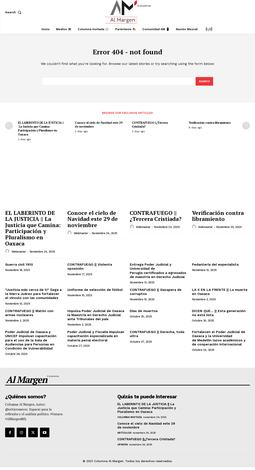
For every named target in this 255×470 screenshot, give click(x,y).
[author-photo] (8, 254)
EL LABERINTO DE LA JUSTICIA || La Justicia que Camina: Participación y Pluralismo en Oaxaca (40, 131)
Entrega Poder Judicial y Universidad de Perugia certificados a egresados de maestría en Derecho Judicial (158, 273)
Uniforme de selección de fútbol (95, 292)
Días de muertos (144, 314)
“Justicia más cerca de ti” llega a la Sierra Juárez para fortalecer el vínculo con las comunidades (33, 296)
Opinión (122, 447)
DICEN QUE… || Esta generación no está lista (219, 316)
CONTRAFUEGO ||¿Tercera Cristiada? (150, 127)
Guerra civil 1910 (19, 267)
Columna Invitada (129, 419)
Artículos (124, 435)
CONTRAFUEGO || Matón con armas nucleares (29, 316)
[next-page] (246, 128)
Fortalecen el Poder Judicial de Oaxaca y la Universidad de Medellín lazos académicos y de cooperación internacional (219, 341)
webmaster (19, 254)
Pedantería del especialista (215, 267)
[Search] (204, 83)
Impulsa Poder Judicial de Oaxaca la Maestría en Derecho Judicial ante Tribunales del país (95, 318)
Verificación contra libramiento (210, 125)
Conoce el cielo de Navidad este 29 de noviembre (98, 127)
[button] (14, 12)
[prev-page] (9, 128)
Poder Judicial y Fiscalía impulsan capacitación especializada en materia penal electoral (95, 339)
